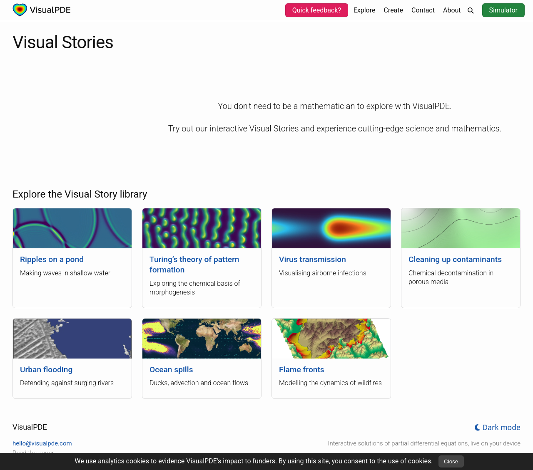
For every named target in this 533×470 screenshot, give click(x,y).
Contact (423, 10)
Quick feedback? (316, 10)
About (452, 10)
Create (393, 10)
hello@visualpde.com (42, 443)
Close (451, 461)
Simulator (503, 10)
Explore (365, 10)
